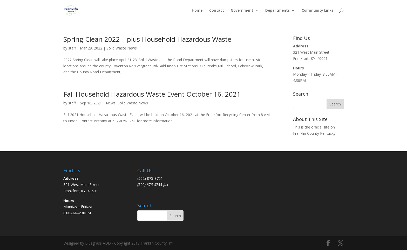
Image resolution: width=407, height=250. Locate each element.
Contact (216, 11)
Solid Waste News (121, 48)
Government (242, 11)
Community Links (317, 11)
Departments (277, 11)
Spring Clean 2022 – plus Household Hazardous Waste (147, 39)
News (111, 103)
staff (72, 48)
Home (197, 11)
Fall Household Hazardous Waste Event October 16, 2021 (152, 94)
